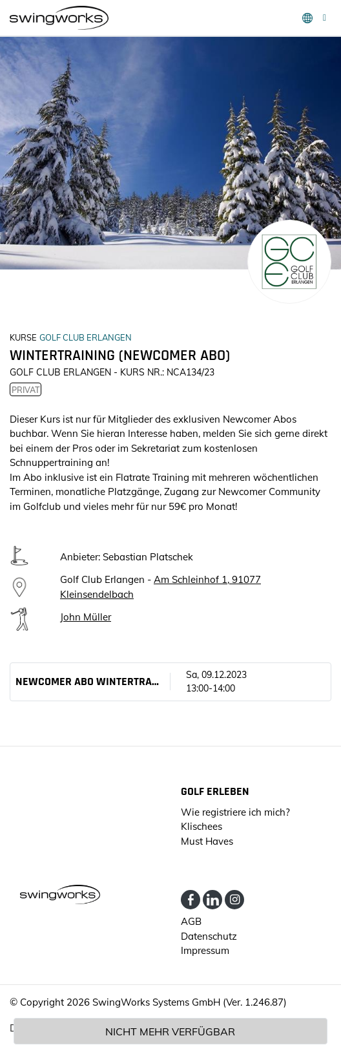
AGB (191, 921)
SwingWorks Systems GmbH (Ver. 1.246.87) (189, 1002)
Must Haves (207, 841)
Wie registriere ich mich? (235, 812)
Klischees (201, 826)
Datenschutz (209, 936)
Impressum (205, 950)
